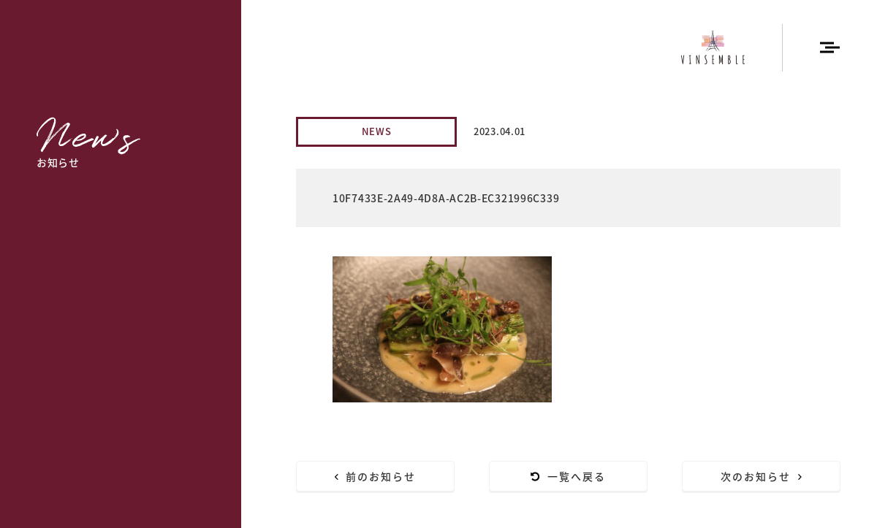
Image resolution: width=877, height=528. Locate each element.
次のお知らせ (761, 476)
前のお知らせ (376, 476)
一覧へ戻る (569, 476)
